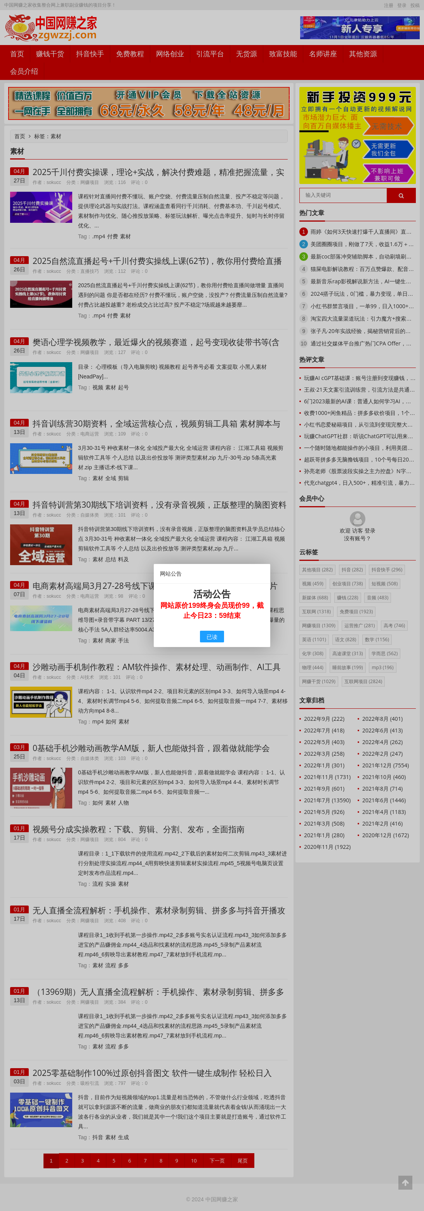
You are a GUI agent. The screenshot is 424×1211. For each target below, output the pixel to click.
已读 (212, 636)
